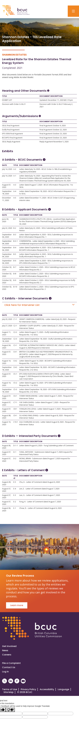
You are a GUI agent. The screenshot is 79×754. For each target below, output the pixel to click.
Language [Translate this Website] (63, 689)
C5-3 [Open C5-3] (15, 389)
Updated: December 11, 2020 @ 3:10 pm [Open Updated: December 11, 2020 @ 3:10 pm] (56, 100)
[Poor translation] (10, 710)
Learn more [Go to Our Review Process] (16, 605)
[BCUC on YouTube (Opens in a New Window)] (23, 681)
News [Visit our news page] (5, 650)
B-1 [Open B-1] (14, 219)
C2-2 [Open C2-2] (15, 332)
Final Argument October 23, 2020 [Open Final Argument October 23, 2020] (53, 133)
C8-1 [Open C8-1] (15, 409)
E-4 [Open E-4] (14, 488)
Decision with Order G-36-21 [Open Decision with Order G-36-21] (14, 104)
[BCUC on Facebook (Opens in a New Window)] (17, 681)
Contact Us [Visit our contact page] (8, 667)
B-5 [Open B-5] (14, 254)
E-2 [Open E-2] (14, 501)
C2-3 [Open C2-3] (15, 339)
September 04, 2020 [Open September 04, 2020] (7, 235)
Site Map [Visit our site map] (9, 692)
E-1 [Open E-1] (14, 508)
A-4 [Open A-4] (14, 191)
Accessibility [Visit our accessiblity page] (47, 689)
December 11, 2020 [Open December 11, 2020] (6, 199)
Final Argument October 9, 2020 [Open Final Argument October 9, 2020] (53, 125)
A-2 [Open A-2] (14, 169)
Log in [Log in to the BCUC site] (5, 671)
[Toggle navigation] (73, 11)
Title (4, 96)
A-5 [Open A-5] (14, 198)
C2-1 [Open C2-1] (15, 325)
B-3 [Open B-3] (14, 234)
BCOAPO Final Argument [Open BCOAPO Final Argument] (12, 138)
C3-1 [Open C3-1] (15, 345)
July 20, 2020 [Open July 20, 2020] (7, 319)
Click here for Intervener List (39, 305)
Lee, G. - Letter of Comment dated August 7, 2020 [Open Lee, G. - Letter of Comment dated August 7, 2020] (39, 495)
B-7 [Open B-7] (14, 267)
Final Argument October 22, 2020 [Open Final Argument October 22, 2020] (53, 129)
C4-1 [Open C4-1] (15, 352)
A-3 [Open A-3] (14, 185)
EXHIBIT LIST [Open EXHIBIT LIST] (7, 100)
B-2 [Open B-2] (14, 228)
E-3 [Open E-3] (14, 495)
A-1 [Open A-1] (14, 176)
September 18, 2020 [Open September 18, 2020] (7, 192)
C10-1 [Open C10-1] (15, 422)
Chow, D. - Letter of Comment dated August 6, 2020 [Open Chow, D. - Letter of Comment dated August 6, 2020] (40, 508)
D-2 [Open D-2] (14, 458)
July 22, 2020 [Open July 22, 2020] (7, 228)
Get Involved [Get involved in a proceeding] (9, 646)
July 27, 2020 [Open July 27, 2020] (7, 325)
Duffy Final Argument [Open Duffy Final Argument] (10, 129)
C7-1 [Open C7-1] (15, 402)
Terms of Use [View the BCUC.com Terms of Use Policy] (9, 689)
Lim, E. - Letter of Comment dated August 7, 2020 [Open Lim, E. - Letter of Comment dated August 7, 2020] (39, 488)
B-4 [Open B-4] (14, 247)
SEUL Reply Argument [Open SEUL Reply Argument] (11, 141)
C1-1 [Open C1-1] (15, 319)
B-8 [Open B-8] (14, 273)
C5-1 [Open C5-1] (15, 374)
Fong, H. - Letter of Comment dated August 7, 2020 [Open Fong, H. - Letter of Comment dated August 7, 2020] (40, 501)
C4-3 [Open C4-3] (15, 367)
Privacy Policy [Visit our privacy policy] (28, 689)
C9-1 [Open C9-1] (15, 415)
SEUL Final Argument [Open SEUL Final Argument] (10, 125)
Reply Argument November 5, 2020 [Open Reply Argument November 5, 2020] (54, 141)
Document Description (51, 96)
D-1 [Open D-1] (14, 452)
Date (4, 165)
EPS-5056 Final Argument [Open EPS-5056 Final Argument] (12, 133)
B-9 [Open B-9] (14, 280)
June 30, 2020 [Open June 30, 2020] (5, 220)
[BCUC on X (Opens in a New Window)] (4, 681)
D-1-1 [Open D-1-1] (15, 445)
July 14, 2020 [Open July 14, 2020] (7, 169)
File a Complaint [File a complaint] (11, 663)
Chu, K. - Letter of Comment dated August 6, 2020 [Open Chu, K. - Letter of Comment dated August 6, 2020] (39, 482)
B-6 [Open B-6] (14, 260)
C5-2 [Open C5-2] (15, 383)
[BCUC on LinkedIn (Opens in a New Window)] (10, 681)
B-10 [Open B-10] (15, 287)
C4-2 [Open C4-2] (15, 361)
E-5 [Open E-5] (14, 482)
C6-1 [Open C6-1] (15, 396)
